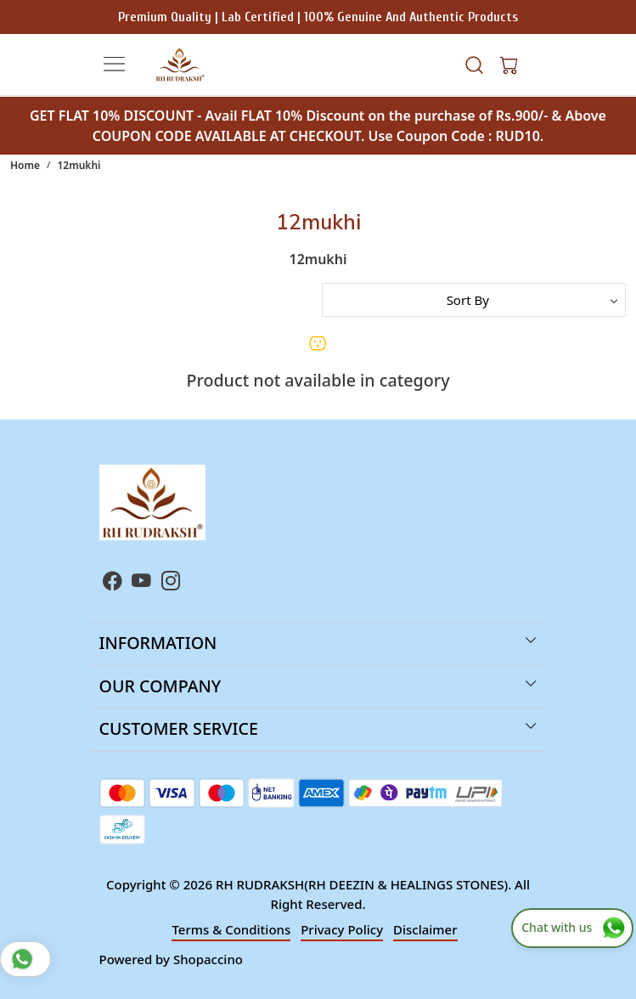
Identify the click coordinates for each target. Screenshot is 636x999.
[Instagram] (171, 583)
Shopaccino (208, 959)
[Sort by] (474, 300)
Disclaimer (425, 929)
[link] (475, 64)
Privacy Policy (342, 929)
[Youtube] (141, 583)
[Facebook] (112, 583)
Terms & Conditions (231, 929)
